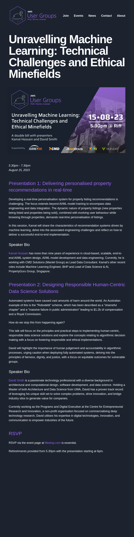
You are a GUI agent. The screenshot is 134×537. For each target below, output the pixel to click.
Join (66, 15)
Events (78, 15)
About (121, 15)
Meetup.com (53, 442)
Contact (106, 15)
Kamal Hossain (18, 253)
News (92, 15)
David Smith (16, 380)
